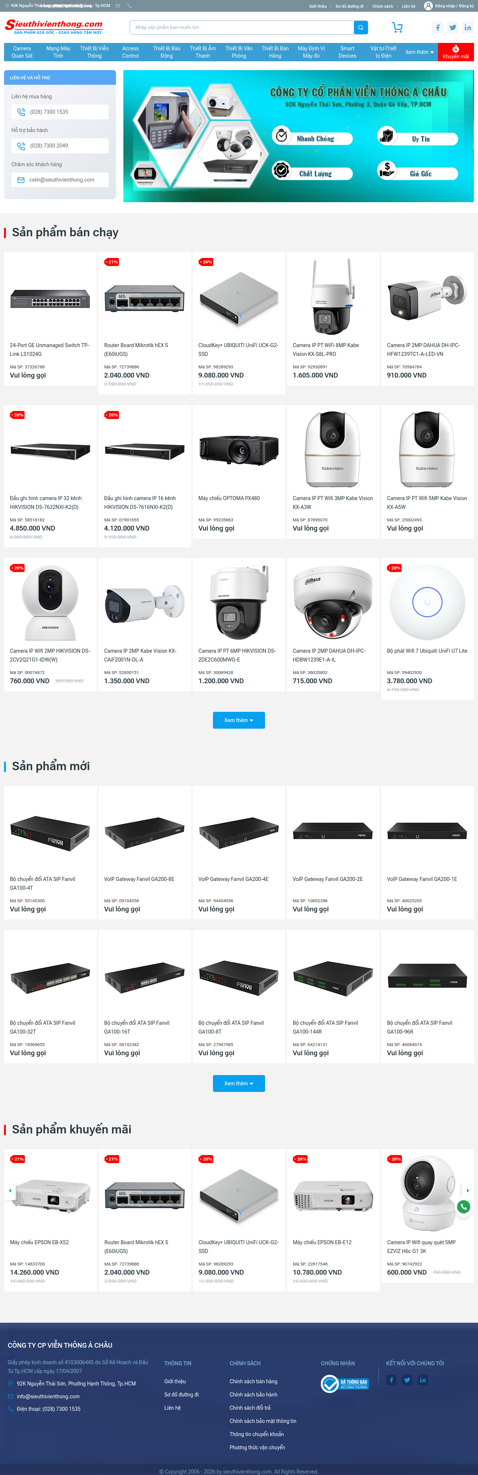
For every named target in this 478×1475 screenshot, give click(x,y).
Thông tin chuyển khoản (256, 1429)
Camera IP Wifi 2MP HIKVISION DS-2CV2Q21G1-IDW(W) (50, 655)
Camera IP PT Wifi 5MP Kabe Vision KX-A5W (427, 502)
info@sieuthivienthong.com (144, 6)
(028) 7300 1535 (196, 6)
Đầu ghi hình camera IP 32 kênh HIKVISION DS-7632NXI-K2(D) (46, 502)
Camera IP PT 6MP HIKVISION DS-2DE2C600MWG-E (237, 655)
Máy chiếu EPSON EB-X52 (133, 1238)
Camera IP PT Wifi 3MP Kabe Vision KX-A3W (333, 502)
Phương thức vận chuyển (257, 1443)
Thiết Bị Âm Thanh (203, 52)
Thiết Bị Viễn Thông (94, 52)
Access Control (130, 52)
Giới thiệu (318, 6)
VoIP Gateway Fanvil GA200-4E (234, 876)
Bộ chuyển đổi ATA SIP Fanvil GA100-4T (42, 881)
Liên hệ (409, 6)
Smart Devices (347, 52)
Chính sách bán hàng (253, 1377)
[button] (10, 1186)
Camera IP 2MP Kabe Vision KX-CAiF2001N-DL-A (140, 655)
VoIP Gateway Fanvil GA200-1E (422, 876)
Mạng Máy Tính (58, 52)
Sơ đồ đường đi (349, 6)
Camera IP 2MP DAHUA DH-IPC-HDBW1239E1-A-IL (329, 655)
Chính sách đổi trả (250, 1403)
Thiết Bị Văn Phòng (239, 52)
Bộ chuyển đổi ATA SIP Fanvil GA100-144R (325, 1025)
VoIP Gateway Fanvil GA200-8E (139, 876)
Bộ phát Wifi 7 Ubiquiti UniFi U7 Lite (427, 651)
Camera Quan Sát (22, 52)
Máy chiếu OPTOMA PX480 (229, 498)
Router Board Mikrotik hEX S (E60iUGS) (136, 349)
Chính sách (382, 6)
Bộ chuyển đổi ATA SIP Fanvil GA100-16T (137, 1025)
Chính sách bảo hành (253, 1390)
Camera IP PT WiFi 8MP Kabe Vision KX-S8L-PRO (326, 349)
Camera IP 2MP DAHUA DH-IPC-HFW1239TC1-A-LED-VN (423, 349)
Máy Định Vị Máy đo (311, 52)
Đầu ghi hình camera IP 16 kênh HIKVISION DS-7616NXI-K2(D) (140, 502)
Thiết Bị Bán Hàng (275, 52)
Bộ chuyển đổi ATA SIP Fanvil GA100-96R (419, 1025)
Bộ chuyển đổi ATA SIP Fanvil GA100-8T (231, 1025)
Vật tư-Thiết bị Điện (384, 52)
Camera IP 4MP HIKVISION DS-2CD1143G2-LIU (45, 1242)
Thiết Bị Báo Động (166, 52)
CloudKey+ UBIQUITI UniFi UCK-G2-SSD (239, 349)
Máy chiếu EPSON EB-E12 (416, 1238)
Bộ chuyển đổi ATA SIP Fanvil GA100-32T (42, 1025)
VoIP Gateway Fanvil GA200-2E (328, 876)
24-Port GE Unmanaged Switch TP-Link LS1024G (49, 349)
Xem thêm (419, 52)
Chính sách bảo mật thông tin (262, 1416)
